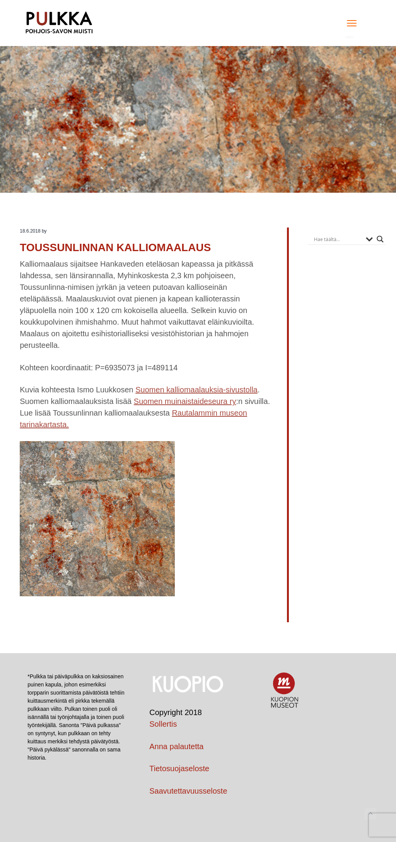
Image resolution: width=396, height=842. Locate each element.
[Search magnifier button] (380, 239)
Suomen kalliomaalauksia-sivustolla (196, 389)
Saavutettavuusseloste (188, 791)
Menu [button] (349, 23)
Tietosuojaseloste (179, 768)
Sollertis (163, 724)
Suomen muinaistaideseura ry (185, 401)
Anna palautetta (176, 746)
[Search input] (338, 239)
